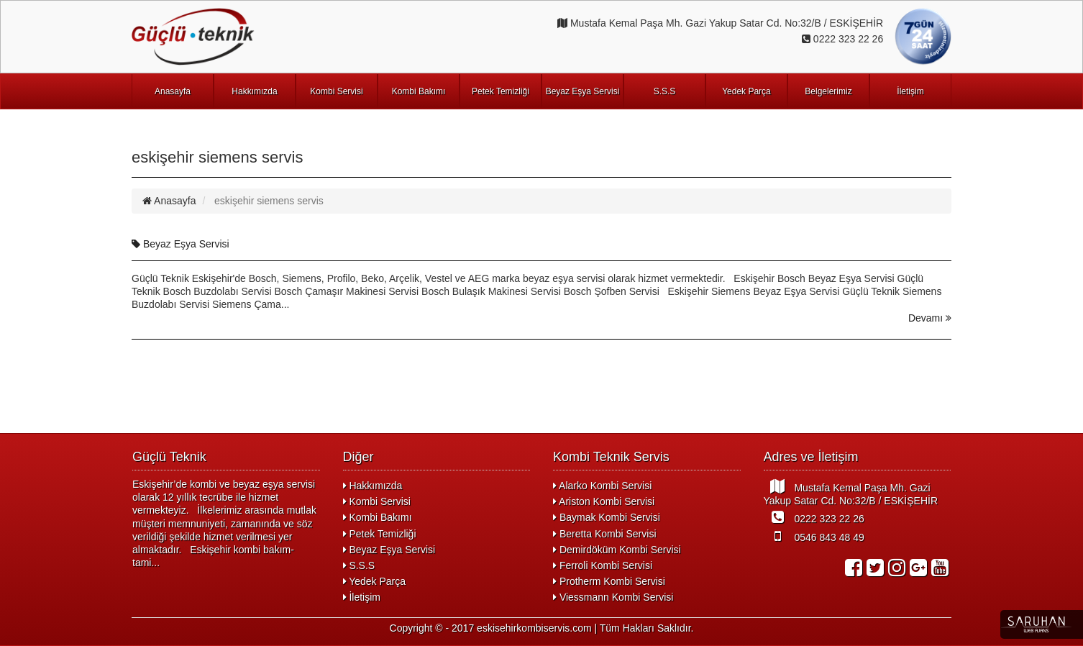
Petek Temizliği (500, 91)
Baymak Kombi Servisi (606, 517)
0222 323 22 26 (814, 517)
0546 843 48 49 (814, 536)
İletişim (910, 91)
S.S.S (665, 91)
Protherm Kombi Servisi (609, 581)
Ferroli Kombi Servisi (602, 565)
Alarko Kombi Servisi (602, 485)
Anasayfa (173, 91)
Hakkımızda (254, 91)
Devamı (929, 318)
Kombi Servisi (336, 91)
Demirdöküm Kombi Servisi (617, 549)
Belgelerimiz (828, 91)
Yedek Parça (746, 91)
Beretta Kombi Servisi (605, 534)
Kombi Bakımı (419, 91)
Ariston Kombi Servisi (603, 501)
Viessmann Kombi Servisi (613, 597)
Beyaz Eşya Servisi (583, 91)
